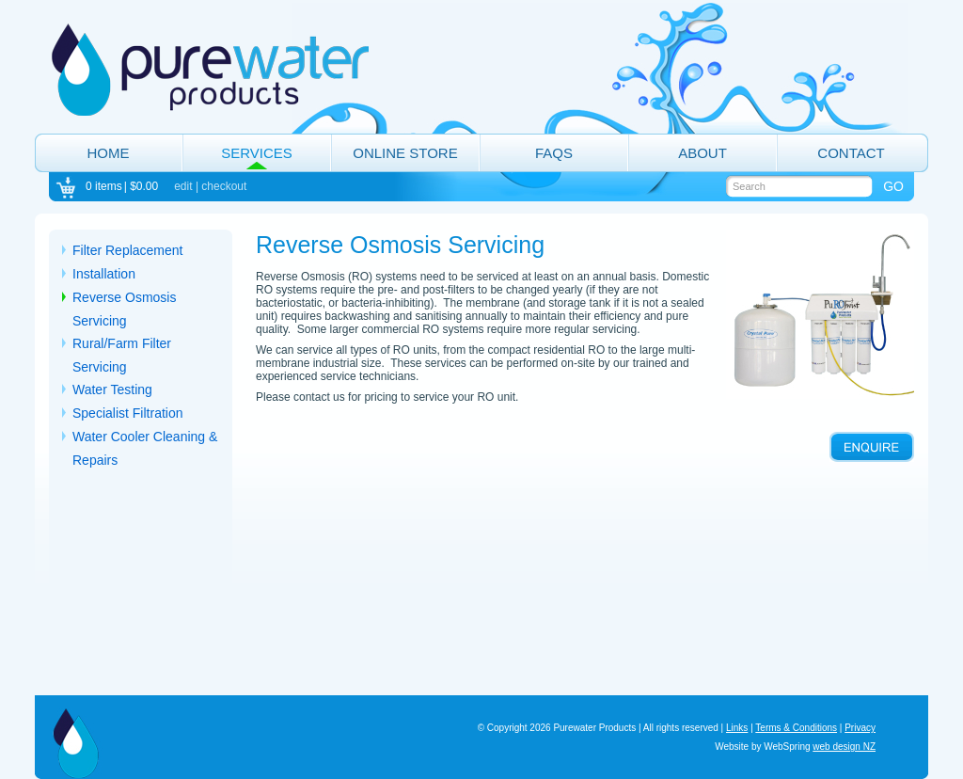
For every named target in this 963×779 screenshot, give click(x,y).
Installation (103, 273)
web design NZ (844, 746)
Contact (850, 153)
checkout (223, 186)
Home (108, 153)
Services (256, 153)
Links (737, 728)
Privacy (860, 728)
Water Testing (112, 389)
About (702, 153)
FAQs (554, 153)
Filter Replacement (127, 250)
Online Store (405, 153)
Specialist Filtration (127, 413)
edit (183, 186)
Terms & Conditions (796, 728)
